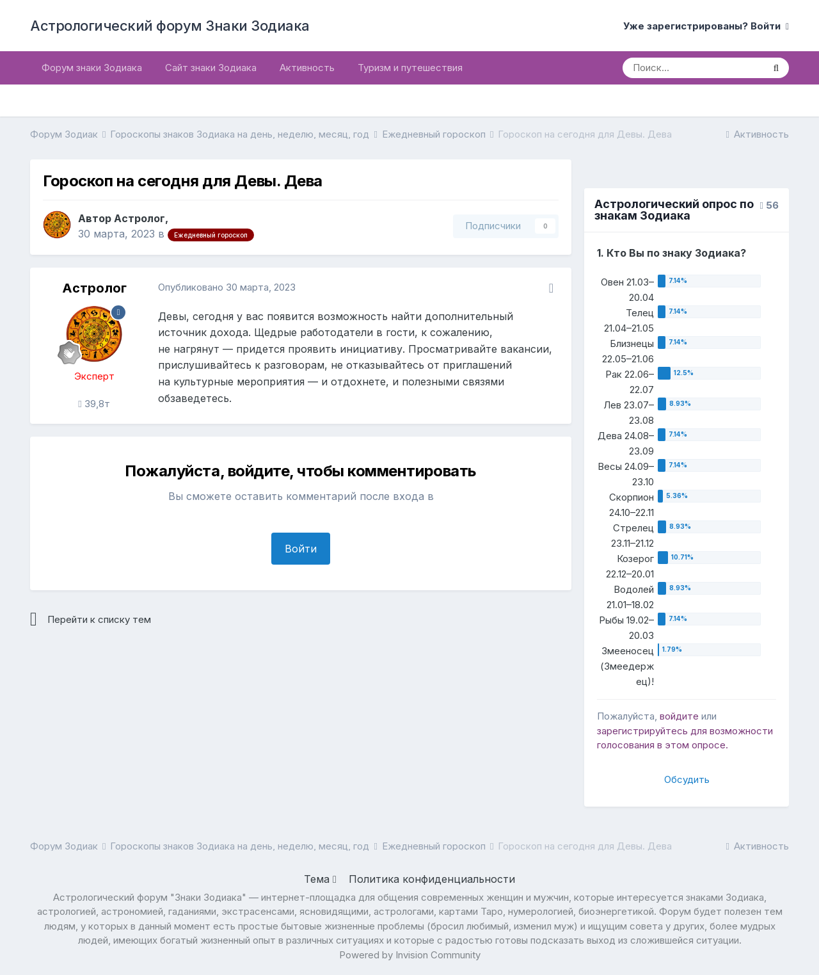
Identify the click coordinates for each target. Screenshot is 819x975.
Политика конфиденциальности (432, 879)
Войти (301, 548)
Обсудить (687, 779)
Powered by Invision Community (410, 955)
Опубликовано (227, 287)
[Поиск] (693, 68)
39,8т (93, 404)
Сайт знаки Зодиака (211, 67)
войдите (679, 716)
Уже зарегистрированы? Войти (706, 26)
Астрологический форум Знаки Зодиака (170, 25)
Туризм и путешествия (410, 67)
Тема (320, 879)
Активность (307, 67)
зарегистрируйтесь (642, 731)
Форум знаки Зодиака (92, 67)
